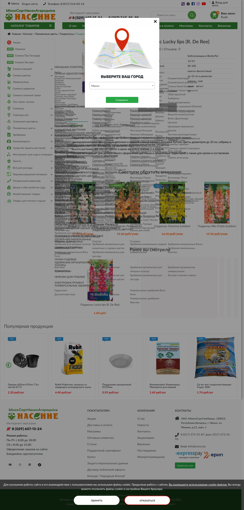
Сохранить (122, 99)
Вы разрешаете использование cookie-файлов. (198, 484)
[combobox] (122, 85)
